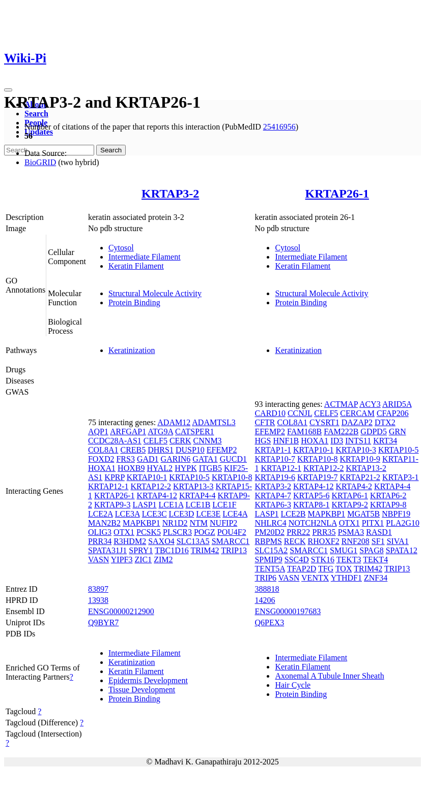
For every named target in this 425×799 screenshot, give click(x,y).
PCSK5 (148, 532)
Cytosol (121, 247)
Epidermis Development (148, 680)
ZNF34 (375, 577)
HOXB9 (131, 468)
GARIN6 (176, 459)
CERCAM (357, 413)
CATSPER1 (194, 431)
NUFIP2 (223, 523)
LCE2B (293, 513)
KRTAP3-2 (170, 193)
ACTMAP (341, 404)
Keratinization (131, 350)
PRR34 (99, 541)
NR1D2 (175, 523)
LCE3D (181, 513)
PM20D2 (269, 532)
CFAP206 (393, 413)
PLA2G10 (402, 523)
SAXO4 (161, 541)
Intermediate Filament (144, 256)
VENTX (315, 577)
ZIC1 (143, 559)
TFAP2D (302, 568)
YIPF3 (122, 559)
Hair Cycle (292, 685)
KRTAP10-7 (274, 459)
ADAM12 (173, 422)
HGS (262, 440)
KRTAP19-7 (317, 477)
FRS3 (125, 459)
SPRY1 (141, 550)
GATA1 (204, 459)
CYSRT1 (324, 422)
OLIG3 (99, 532)
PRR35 (323, 532)
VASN (98, 559)
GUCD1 (233, 459)
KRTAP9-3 (112, 504)
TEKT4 (375, 559)
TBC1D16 (172, 550)
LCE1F (224, 504)
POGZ (204, 532)
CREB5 (133, 449)
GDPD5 (373, 431)
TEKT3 (348, 559)
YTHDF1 (346, 577)
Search (36, 113)
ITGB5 (210, 468)
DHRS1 (161, 449)
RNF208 (356, 541)
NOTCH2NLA (313, 523)
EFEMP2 (222, 449)
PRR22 (298, 532)
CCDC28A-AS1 (114, 440)
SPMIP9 (268, 559)
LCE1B (197, 504)
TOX (343, 568)
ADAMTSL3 (213, 422)
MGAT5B (363, 513)
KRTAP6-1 (350, 495)
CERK (180, 440)
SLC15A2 (271, 550)
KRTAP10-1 (147, 477)
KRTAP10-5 (189, 477)
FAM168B (304, 431)
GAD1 (148, 459)
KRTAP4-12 (156, 495)
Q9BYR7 (103, 622)
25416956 (279, 126)
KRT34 (385, 440)
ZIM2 (163, 559)
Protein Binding (134, 302)
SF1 (378, 541)
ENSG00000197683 (287, 611)
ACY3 (370, 404)
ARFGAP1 (128, 431)
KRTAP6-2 (388, 495)
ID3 (336, 440)
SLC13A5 (193, 541)
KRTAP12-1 (108, 486)
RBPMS (267, 541)
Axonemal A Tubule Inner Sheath (329, 676)
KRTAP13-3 (193, 486)
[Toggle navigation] (8, 89)
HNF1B (286, 440)
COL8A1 (103, 449)
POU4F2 (231, 532)
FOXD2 (101, 459)
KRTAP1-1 (272, 449)
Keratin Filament (136, 266)
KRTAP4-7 (272, 495)
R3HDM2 (130, 541)
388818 (266, 589)
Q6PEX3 (269, 622)
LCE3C (154, 513)
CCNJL (300, 413)
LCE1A (171, 504)
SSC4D (297, 559)
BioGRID (40, 162)
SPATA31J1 (107, 550)
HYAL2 (160, 468)
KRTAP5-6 (311, 495)
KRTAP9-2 (350, 504)
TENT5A (269, 568)
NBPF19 (396, 513)
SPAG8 (371, 550)
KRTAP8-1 (311, 504)
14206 (264, 600)
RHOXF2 (323, 541)
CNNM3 (207, 440)
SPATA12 (401, 550)
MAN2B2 (104, 523)
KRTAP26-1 (337, 193)
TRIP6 (265, 577)
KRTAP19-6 (274, 477)
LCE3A (127, 513)
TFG (325, 568)
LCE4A (234, 513)
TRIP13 (234, 550)
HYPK (186, 468)
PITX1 (373, 523)
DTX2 (385, 422)
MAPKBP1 (141, 523)
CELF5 (155, 440)
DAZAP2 (357, 422)
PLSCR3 (177, 532)
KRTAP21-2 (360, 477)
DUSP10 (190, 449)
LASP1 (144, 504)
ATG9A (160, 431)
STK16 (322, 559)
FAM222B (341, 431)
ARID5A (397, 404)
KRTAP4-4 (197, 495)
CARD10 (269, 413)
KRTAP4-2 (354, 486)
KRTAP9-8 (388, 504)
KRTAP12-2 (150, 486)
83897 (98, 589)
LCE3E (208, 513)
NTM (199, 523)
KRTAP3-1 (400, 477)
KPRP (114, 477)
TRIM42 (205, 550)
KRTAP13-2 (366, 468)
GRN (397, 431)
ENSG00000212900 (121, 611)
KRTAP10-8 (232, 477)
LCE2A (100, 513)
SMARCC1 (231, 541)
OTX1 (124, 532)
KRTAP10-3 (356, 449)
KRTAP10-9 (360, 459)
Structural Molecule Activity (155, 293)
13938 (98, 600)
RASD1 (379, 532)
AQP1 (98, 431)
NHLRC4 (270, 523)
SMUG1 (343, 550)
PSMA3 (351, 532)
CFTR (264, 422)
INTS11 (358, 440)
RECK (295, 541)
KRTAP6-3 (272, 504)
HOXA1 (102, 468)
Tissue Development (141, 689)
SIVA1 (398, 541)
